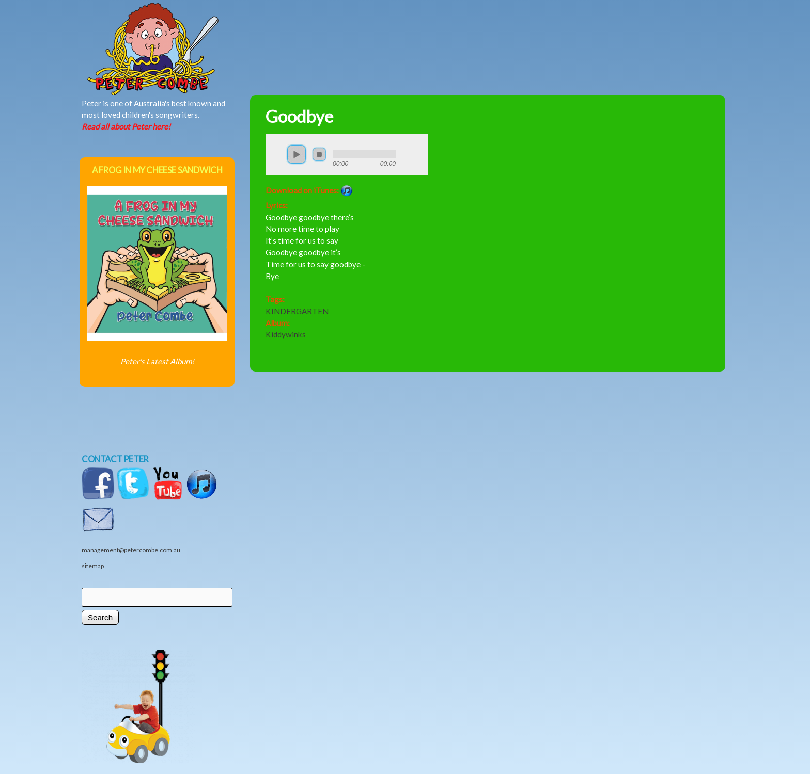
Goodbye (299, 116)
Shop (459, 29)
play (296, 154)
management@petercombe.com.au (131, 550)
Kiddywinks (286, 334)
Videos (510, 29)
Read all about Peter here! (126, 126)
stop (319, 154)
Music (293, 29)
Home (188, 29)
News (345, 29)
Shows (402, 29)
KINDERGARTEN (297, 311)
